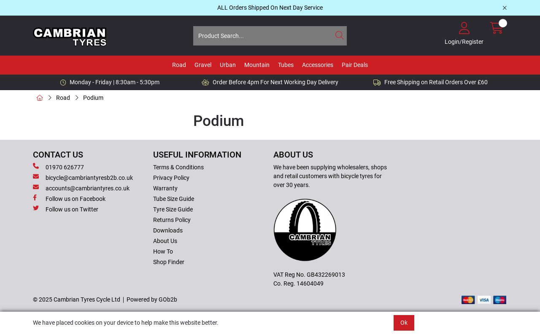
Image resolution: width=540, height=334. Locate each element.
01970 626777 (58, 167)
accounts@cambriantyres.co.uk (81, 188)
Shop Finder (168, 262)
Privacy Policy (171, 177)
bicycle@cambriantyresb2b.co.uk (83, 177)
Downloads (168, 230)
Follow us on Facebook (69, 198)
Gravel (202, 64)
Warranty (165, 188)
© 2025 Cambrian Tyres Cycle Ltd (76, 299)
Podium (93, 97)
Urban (228, 64)
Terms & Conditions (178, 167)
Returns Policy (172, 219)
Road (179, 64)
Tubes (286, 64)
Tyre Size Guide (173, 209)
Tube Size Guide (173, 198)
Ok (404, 322)
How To (163, 251)
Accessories (317, 64)
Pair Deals (355, 64)
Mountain (257, 64)
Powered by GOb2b (152, 299)
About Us (165, 241)
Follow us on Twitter (65, 209)
